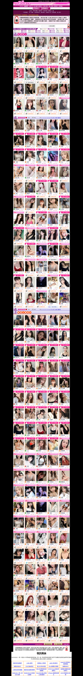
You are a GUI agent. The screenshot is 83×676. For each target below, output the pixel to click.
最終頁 (59, 117)
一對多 (22, 162)
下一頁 (52, 117)
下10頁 (55, 117)
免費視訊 (22, 48)
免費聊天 (68, 130)
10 (49, 117)
